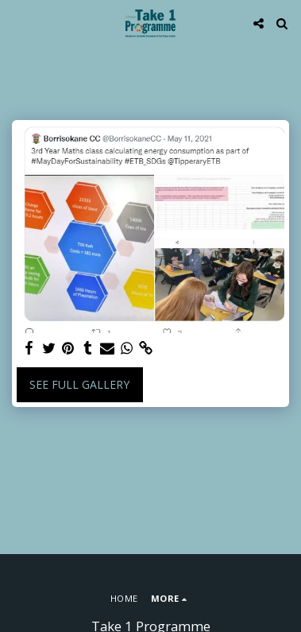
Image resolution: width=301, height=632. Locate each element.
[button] (17, 22)
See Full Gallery (79, 384)
